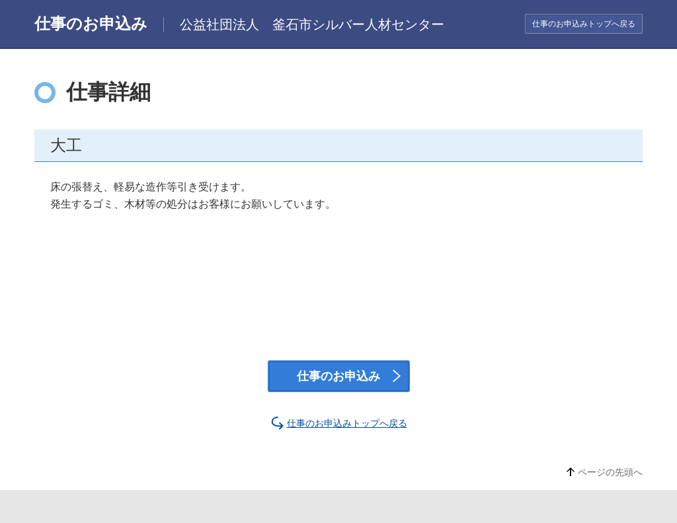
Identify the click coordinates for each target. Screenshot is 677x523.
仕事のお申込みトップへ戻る (583, 23)
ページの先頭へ (610, 472)
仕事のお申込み (338, 376)
